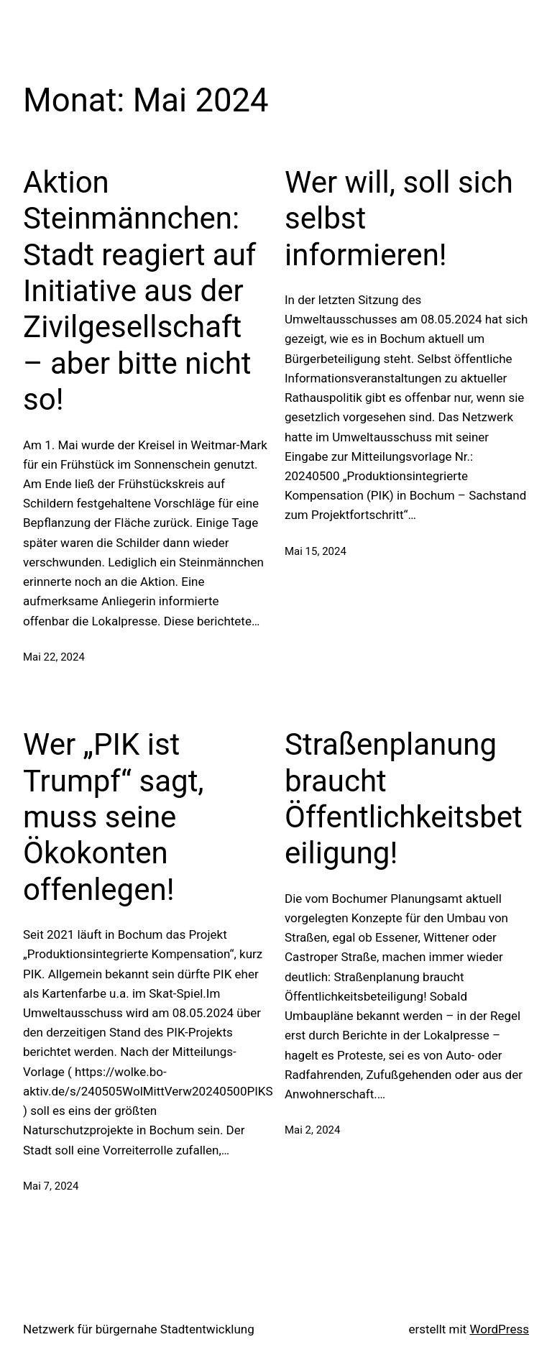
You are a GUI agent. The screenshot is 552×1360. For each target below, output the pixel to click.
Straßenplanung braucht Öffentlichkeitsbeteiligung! (404, 798)
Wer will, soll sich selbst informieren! (399, 218)
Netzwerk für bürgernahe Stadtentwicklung (138, 1329)
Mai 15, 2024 (315, 551)
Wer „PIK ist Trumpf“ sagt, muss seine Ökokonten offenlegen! (113, 817)
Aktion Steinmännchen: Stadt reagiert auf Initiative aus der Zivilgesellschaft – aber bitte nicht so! (139, 291)
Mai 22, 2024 (54, 657)
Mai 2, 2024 (312, 1130)
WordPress (499, 1329)
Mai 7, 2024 (50, 1186)
